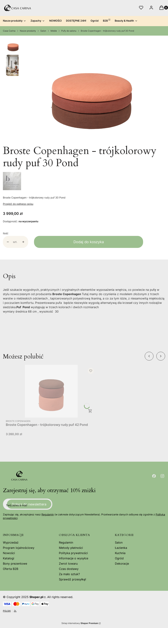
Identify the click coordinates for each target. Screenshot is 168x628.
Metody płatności (71, 548)
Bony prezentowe (15, 563)
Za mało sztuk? (69, 574)
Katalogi (8, 558)
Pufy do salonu (68, 30)
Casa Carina (9, 30)
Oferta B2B (10, 569)
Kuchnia (120, 553)
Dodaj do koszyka (88, 242)
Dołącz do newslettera (29, 504)
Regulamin (47, 514)
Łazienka (121, 548)
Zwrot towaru (68, 563)
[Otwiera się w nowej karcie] (154, 476)
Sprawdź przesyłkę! (72, 579)
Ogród (119, 558)
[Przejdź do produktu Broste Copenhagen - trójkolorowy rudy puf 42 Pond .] (51, 391)
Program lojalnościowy (18, 548)
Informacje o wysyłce (73, 558)
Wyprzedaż (11, 542)
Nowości (9, 553)
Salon (43, 30)
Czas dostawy (69, 569)
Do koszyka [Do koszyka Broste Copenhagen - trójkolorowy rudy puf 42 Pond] (90, 411)
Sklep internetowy (79, 623)
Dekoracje (122, 563)
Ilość (5, 233)
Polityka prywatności (73, 553)
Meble (54, 30)
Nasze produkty (28, 30)
